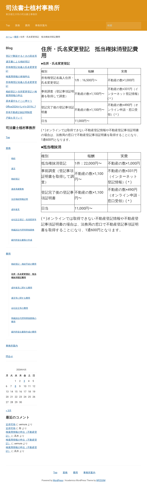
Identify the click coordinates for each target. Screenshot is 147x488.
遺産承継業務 (17, 189)
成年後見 (15, 209)
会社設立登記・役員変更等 (23, 219)
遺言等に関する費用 (20, 298)
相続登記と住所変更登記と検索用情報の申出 (21, 93)
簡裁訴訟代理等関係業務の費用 (23, 320)
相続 (13, 158)
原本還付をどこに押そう (19, 101)
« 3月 (8, 410)
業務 (17, 25)
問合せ (9, 356)
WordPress (58, 480)
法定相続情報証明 (19, 199)
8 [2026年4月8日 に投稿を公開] (15, 386)
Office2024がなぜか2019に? (21, 106)
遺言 (13, 168)
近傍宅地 (10, 424)
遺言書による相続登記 (18, 61)
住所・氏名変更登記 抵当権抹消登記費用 (23, 276)
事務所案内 (41, 25)
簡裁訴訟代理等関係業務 (22, 230)
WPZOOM (100, 480)
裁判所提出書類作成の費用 (23, 332)
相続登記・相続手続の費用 (23, 264)
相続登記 (15, 179)
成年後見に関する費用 (21, 287)
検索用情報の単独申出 (18, 76)
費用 (27, 25)
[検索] (121, 25)
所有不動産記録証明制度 (19, 112)
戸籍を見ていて (14, 117)
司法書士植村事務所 (33, 7)
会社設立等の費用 (19, 308)
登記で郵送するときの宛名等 (21, 56)
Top (8, 25)
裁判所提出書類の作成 (21, 240)
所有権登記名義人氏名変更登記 (21, 69)
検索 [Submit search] (137, 25)
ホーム (9, 37)
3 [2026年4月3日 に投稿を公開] (24, 381)
